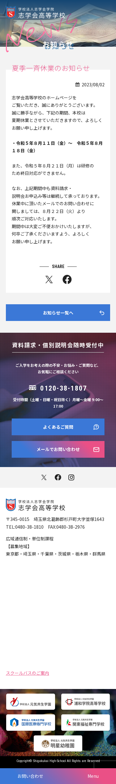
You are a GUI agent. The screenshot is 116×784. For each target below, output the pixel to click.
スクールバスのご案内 (27, 672)
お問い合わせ (30, 776)
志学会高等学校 (67, 12)
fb (67, 281)
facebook (58, 477)
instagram (71, 477)
